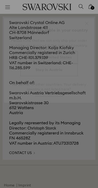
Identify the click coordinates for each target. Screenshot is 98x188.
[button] (87, 23)
